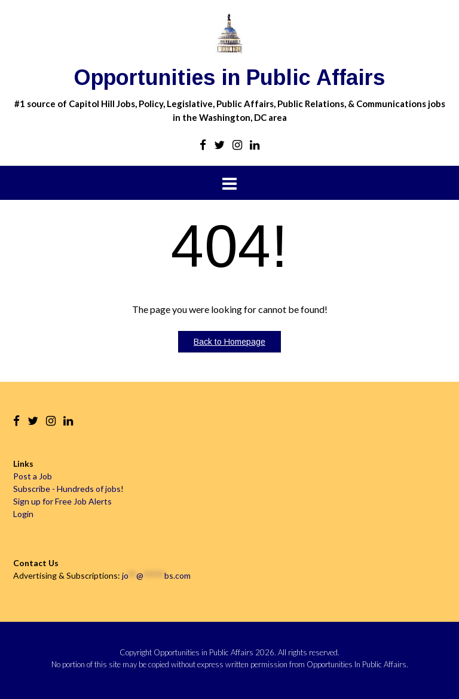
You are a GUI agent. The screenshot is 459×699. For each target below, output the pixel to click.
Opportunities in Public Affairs (229, 77)
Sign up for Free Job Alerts (62, 501)
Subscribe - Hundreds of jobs (67, 489)
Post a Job (32, 476)
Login (23, 514)
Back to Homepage (229, 342)
